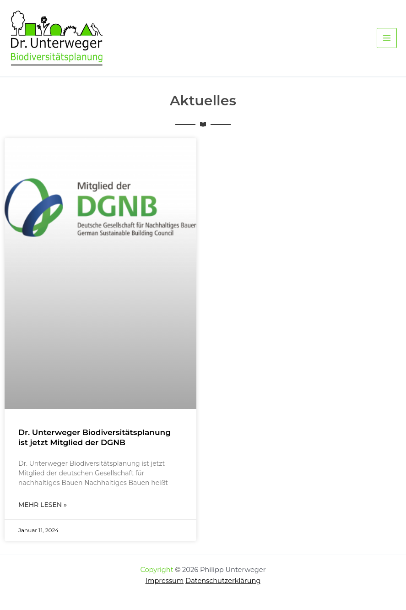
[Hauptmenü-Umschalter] (387, 38)
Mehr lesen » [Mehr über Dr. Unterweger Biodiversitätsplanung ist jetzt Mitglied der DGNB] (42, 505)
